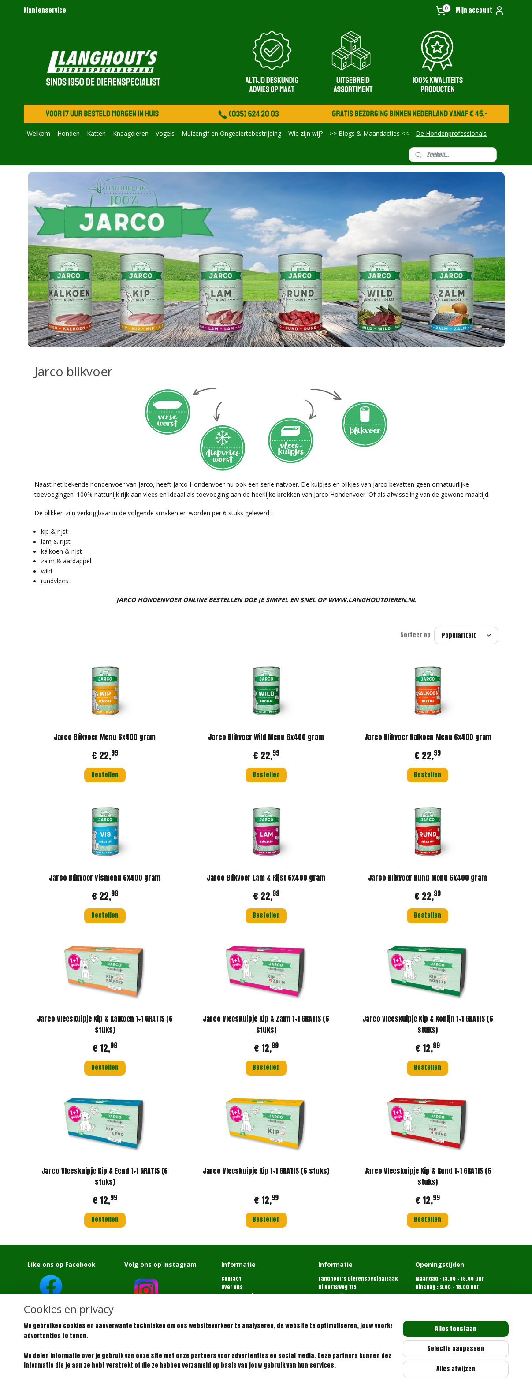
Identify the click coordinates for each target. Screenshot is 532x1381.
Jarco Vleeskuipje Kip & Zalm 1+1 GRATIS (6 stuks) (266, 1024)
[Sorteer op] (466, 635)
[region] (208, 1346)
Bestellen (104, 774)
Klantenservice (44, 10)
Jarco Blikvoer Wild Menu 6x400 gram (266, 737)
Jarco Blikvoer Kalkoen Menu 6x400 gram (427, 737)
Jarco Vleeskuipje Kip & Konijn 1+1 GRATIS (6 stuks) (427, 1024)
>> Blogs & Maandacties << (369, 133)
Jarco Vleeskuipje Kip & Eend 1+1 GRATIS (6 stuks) (104, 1176)
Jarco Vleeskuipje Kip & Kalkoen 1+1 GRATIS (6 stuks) (104, 1024)
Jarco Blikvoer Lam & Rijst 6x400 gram (266, 877)
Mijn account (480, 10)
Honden (68, 133)
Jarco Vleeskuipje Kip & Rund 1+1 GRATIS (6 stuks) (427, 1176)
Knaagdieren (131, 133)
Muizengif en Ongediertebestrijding (231, 133)
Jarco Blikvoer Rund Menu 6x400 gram (427, 877)
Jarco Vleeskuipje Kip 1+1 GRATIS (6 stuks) (266, 1170)
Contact (231, 1279)
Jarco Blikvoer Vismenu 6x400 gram (104, 877)
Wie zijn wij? (305, 133)
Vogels (165, 133)
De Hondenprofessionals (451, 133)
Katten (96, 133)
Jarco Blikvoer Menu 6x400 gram (105, 737)
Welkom (38, 133)
